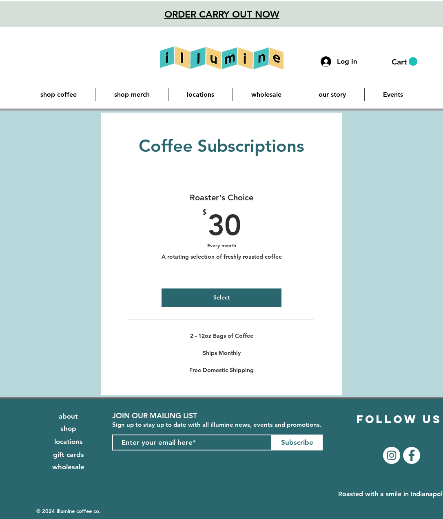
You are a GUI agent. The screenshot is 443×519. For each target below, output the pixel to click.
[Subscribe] (297, 442)
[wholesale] (68, 467)
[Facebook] (411, 455)
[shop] (68, 429)
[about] (68, 416)
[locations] (68, 442)
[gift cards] (68, 455)
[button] (404, 61)
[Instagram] (391, 455)
